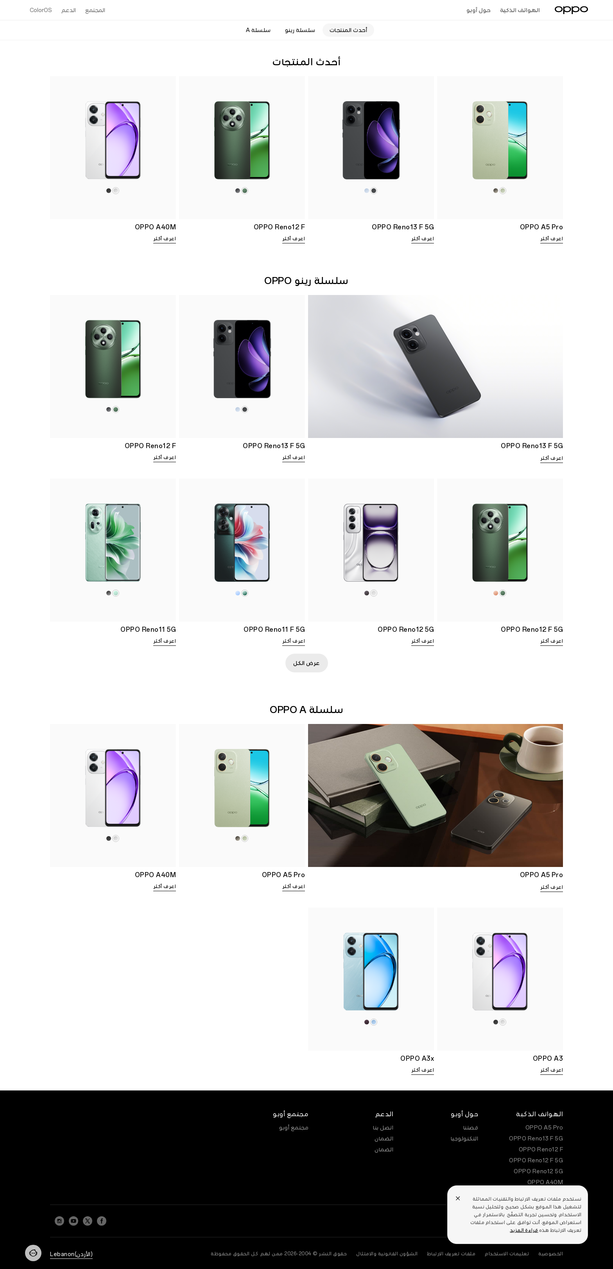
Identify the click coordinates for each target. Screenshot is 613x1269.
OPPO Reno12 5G (538, 1171)
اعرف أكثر (551, 238)
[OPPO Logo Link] (571, 10)
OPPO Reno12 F (541, 1149)
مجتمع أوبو (293, 1127)
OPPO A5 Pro (544, 1127)
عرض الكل (306, 663)
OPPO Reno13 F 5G (536, 1138)
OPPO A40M (545, 1182)
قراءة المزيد (524, 1230)
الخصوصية (550, 1253)
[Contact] (33, 1253)
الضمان (384, 1138)
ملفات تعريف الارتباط (451, 1253)
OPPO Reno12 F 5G (536, 1160)
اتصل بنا (383, 1127)
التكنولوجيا (465, 1138)
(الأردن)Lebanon (71, 1254)
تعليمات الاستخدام (507, 1253)
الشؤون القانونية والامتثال (387, 1253)
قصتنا (471, 1127)
